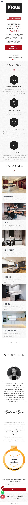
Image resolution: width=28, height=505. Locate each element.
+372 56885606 (14, 55)
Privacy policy (14, 503)
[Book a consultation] (13, 47)
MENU (6, 2)
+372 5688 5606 (14, 18)
